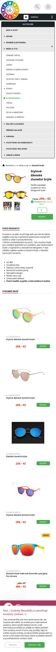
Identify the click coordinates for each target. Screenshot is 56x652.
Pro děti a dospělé (15, 124)
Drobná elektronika (16, 42)
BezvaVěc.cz (10, 165)
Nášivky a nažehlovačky (17, 69)
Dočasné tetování (14, 60)
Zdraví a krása (13, 155)
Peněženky (11, 84)
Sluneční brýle (13, 98)
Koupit (42, 216)
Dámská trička (13, 55)
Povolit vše (34, 647)
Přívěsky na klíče (14, 130)
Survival (10, 136)
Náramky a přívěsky (15, 117)
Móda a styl (12, 49)
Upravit (13, 647)
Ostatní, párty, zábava (16, 79)
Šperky (9, 88)
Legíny (9, 65)
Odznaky (10, 74)
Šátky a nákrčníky (14, 112)
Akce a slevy (12, 30)
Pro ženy (10, 107)
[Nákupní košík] (48, 7)
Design (9, 36)
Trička (9, 103)
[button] (52, 17)
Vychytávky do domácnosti (19, 142)
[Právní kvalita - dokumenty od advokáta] (26, 607)
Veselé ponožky (13, 93)
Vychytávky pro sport (16, 149)
